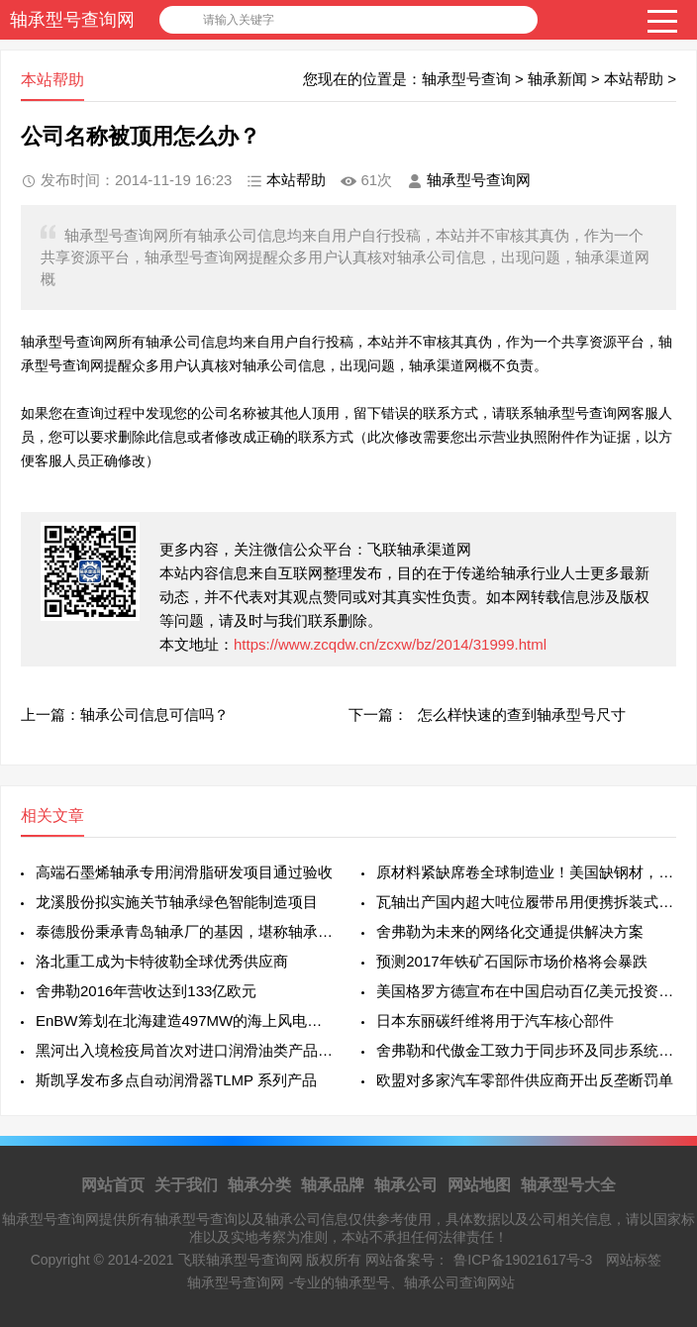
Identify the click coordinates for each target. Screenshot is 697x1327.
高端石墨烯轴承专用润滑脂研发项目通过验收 (184, 872)
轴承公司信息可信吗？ (154, 714)
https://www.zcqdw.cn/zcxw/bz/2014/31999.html (390, 644)
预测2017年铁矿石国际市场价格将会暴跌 (511, 961)
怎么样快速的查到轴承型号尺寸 (522, 714)
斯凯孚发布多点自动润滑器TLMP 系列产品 (176, 1080)
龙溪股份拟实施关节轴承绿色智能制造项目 (177, 901)
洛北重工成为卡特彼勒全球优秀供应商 (162, 961)
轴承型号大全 (568, 1184)
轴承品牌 (332, 1184)
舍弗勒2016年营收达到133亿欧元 (146, 990)
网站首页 (113, 1184)
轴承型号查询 (466, 78)
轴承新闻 (557, 78)
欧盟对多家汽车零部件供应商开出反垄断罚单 (524, 1080)
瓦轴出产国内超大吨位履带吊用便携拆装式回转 (526, 901)
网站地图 (479, 1184)
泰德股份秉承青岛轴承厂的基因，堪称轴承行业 (186, 931)
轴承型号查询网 (72, 20)
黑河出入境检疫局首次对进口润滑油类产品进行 (186, 1050)
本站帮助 (633, 78)
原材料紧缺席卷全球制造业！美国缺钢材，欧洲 (526, 872)
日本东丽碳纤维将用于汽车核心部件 (495, 1020)
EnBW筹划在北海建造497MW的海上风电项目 (186, 1020)
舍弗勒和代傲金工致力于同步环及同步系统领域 (526, 1050)
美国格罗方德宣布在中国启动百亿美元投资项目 (526, 990)
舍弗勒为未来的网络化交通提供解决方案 (510, 931)
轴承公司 (406, 1184)
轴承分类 (259, 1184)
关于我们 (186, 1184)
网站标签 (633, 1260)
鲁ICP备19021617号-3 (522, 1260)
